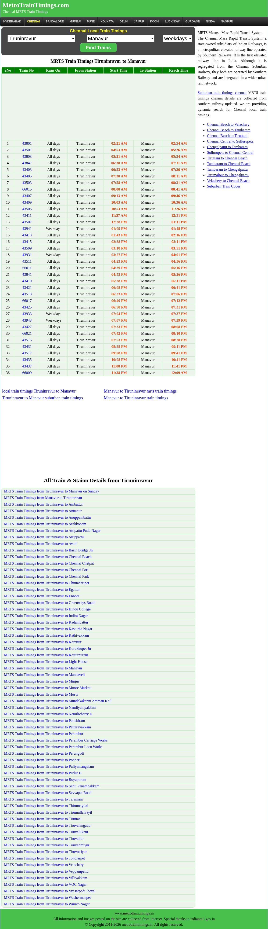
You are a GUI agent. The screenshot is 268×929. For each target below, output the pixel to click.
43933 (27, 314)
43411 (27, 215)
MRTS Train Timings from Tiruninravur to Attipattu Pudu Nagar (52, 530)
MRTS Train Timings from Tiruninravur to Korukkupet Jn (47, 648)
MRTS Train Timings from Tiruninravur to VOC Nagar (45, 884)
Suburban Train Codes (223, 186)
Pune (91, 21)
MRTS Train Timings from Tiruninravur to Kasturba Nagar (48, 629)
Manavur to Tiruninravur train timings (136, 398)
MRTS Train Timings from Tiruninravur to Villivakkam (45, 878)
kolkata (107, 21)
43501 (27, 150)
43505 (27, 209)
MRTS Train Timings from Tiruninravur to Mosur (41, 694)
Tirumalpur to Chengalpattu (228, 175)
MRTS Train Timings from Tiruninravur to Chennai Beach (48, 557)
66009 (27, 373)
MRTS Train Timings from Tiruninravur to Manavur (43, 668)
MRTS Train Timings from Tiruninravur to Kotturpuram (46, 655)
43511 (27, 261)
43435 (27, 360)
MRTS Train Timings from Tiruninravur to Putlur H (43, 773)
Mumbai (75, 21)
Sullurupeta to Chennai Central (230, 152)
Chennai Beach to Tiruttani (227, 136)
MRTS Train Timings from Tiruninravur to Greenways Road (49, 603)
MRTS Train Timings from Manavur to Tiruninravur (43, 498)
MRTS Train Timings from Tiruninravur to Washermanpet (47, 898)
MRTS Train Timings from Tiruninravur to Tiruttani (43, 819)
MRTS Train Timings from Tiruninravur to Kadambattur (46, 622)
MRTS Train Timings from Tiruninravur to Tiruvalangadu (47, 825)
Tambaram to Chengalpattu (227, 169)
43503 (27, 183)
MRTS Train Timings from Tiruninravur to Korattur (43, 642)
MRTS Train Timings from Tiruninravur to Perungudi (44, 753)
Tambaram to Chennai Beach (228, 164)
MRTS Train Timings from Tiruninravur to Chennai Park (46, 576)
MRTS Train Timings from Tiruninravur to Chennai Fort (46, 570)
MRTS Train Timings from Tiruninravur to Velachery (44, 865)
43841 (27, 274)
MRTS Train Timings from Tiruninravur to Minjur (41, 681)
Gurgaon (193, 21)
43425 (27, 307)
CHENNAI (33, 21)
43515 (27, 340)
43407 (27, 196)
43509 (27, 248)
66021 (27, 333)
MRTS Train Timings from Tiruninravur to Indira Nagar (46, 616)
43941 (27, 229)
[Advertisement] (98, 107)
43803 (27, 156)
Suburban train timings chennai (222, 93)
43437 (27, 366)
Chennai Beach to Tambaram (228, 130)
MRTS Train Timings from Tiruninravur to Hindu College (47, 609)
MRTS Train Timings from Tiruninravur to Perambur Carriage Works (56, 740)
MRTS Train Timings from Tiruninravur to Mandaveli (44, 675)
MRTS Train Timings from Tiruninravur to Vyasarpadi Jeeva (49, 891)
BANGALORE (55, 21)
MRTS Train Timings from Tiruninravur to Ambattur (43, 504)
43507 (27, 222)
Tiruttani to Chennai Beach (227, 158)
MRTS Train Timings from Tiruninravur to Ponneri (42, 760)
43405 (27, 176)
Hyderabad (12, 21)
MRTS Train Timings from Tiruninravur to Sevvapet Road (47, 793)
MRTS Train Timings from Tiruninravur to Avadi (40, 544)
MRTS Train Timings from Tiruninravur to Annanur (43, 511)
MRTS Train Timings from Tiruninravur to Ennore (42, 596)
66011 (27, 268)
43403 (27, 170)
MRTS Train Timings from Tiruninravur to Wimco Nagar (47, 904)
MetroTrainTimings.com (36, 5)
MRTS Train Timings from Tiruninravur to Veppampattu (46, 871)
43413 (27, 235)
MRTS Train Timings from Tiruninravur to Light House (45, 662)
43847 (27, 163)
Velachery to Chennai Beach (228, 181)
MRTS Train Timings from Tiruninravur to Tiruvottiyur (45, 852)
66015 (27, 189)
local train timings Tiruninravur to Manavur (38, 391)
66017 (27, 301)
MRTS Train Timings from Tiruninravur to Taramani (43, 799)
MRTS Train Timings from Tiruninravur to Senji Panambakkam (51, 786)
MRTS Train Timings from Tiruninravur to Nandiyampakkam (50, 707)
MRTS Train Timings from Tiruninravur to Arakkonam (45, 524)
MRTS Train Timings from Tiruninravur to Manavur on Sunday (51, 491)
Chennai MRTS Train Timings (25, 12)
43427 (27, 327)
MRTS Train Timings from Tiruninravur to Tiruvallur (44, 839)
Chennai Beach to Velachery (228, 124)
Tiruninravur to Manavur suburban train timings (42, 398)
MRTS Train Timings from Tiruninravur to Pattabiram (44, 721)
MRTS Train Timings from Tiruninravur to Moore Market (47, 688)
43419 (27, 281)
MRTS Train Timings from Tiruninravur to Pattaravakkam (47, 727)
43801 (27, 143)
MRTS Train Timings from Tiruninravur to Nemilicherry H (48, 714)
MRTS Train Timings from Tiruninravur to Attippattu (44, 537)
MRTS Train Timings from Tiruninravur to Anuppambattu (47, 517)
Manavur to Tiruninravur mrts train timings (140, 391)
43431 (27, 347)
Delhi (124, 21)
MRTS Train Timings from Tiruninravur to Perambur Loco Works (53, 747)
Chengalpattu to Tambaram (227, 147)
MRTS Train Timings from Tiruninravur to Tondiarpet (44, 858)
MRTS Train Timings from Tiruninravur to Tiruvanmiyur (46, 845)
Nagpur (227, 21)
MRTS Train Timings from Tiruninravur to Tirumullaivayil (48, 812)
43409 (27, 202)
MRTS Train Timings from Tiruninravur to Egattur (42, 589)
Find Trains (98, 47)
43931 (27, 255)
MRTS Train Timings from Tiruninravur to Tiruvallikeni (46, 832)
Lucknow (172, 21)
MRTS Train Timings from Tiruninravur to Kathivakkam (46, 635)
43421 (27, 288)
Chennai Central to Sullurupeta (230, 141)
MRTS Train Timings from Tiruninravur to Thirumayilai (46, 806)
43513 (27, 294)
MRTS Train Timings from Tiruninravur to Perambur (43, 734)
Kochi (154, 21)
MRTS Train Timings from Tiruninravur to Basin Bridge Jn (48, 550)
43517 (27, 353)
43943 (27, 320)
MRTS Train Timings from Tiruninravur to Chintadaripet (46, 583)
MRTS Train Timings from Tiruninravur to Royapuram (45, 780)
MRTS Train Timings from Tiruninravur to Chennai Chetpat (49, 563)
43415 (27, 242)
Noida (210, 21)
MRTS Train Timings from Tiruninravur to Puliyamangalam (49, 766)
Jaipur (139, 21)
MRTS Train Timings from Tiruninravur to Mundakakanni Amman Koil (57, 701)
